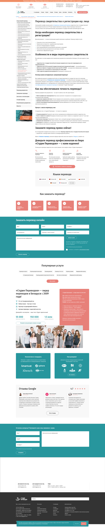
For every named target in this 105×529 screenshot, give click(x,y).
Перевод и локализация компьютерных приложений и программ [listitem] (23, 80)
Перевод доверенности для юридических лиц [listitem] (23, 67)
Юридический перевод (69, 16)
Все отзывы (52, 418)
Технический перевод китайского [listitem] (24, 35)
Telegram (75, 136)
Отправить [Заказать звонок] (21, 457)
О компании (36, 12)
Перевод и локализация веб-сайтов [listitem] (24, 82)
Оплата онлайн (68, 519)
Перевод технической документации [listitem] (23, 22)
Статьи (54, 518)
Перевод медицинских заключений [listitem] (24, 54)
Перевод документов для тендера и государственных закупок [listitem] (24, 74)
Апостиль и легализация (62, 279)
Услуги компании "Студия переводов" (28, 16)
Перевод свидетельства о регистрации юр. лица (27, 17)
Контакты (55, 519)
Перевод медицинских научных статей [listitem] (23, 50)
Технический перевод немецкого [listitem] (24, 34)
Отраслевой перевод (41, 513)
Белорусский (52, 183)
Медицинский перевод (81, 275)
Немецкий (53, 187)
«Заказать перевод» (44, 136)
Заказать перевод (83, 12)
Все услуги (52, 285)
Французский (63, 187)
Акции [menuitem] (51, 12)
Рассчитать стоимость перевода (61, 168)
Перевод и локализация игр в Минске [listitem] (24, 77)
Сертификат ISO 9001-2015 (70, 513)
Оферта (66, 518)
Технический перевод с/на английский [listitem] (23, 38)
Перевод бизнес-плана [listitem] (22, 57)
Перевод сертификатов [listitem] (22, 68)
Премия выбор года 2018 (70, 512)
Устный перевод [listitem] (21, 99)
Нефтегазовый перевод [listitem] (22, 29)
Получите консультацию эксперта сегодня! (30, 328)
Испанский (62, 183)
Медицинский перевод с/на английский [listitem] (23, 53)
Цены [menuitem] (60, 12)
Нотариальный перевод (28, 279)
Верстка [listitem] (19, 106)
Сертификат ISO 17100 (69, 515)
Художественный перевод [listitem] (21, 84)
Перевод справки (69, 275)
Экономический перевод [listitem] (21, 56)
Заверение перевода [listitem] (22, 93)
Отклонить (77, 523)
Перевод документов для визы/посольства (45, 279)
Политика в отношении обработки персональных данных (77, 516)
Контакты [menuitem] (70, 12)
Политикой (44, 523)
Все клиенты (72, 379)
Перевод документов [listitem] (22, 90)
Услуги (46, 12)
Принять (83, 523)
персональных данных (84, 253)
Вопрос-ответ (56, 516)
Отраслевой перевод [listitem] (22, 21)
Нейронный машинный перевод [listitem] (22, 87)
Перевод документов (41, 515)
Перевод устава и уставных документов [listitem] (23, 64)
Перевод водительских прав (36, 275)
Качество (39, 518)
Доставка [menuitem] (65, 12)
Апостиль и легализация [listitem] (23, 96)
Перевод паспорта (23, 275)
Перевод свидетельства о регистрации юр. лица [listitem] (22, 71)
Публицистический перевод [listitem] (22, 85)
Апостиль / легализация (42, 516)
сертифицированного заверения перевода (46, 85)
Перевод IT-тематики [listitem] (21, 75)
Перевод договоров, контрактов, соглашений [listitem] (24, 61)
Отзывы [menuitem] (56, 12)
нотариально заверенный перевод (61, 25)
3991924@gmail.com (59, 6)
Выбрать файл (71, 241)
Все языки (72, 187)
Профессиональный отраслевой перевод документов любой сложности (50, 16)
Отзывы (54, 512)
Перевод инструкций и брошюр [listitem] (23, 24)
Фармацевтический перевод (76, 279)
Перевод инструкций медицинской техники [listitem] (24, 47)
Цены (38, 519)
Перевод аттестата (59, 275)
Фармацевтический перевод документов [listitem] (23, 42)
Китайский (82, 183)
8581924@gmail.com (69, 6)
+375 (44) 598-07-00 (59, 5)
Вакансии (55, 515)
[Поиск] (75, 12)
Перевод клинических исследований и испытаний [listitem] (24, 45)
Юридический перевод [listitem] (21, 59)
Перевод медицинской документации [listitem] (24, 39)
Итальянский (72, 183)
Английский (42, 183)
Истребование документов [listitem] (23, 103)
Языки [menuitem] (42, 12)
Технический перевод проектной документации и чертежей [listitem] (24, 26)
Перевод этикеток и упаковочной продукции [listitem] (24, 32)
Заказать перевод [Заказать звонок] (23, 258)
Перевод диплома (48, 275)
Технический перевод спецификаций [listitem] (24, 28)
